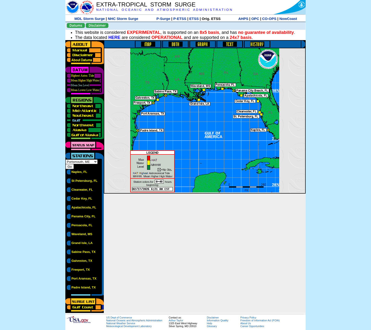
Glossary (212, 326)
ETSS (194, 19)
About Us (245, 323)
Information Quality (217, 320)
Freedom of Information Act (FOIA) (259, 320)
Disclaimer (97, 25)
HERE (114, 37)
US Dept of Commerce (119, 317)
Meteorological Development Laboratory (129, 326)
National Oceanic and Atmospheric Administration (134, 320)
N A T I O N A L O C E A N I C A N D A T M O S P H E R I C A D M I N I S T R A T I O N (164, 10)
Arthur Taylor (176, 320)
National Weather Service (120, 323)
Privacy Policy (248, 317)
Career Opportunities (252, 326)
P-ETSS (179, 19)
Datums (75, 25)
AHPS (243, 19)
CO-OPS (269, 19)
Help (209, 323)
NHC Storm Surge (123, 19)
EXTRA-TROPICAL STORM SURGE (145, 4)
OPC (255, 19)
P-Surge (163, 19)
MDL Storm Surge (89, 19)
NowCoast (288, 19)
